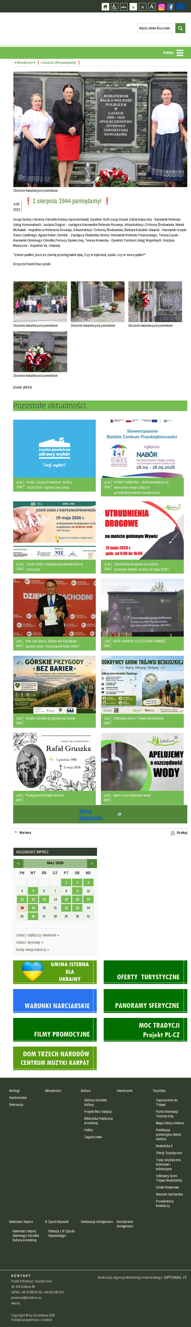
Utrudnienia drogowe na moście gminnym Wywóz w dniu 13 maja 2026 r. (142, 566)
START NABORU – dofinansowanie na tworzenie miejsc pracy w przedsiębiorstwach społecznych (141, 487)
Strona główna (105, 6)
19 (33, 908)
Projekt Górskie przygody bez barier (50, 718)
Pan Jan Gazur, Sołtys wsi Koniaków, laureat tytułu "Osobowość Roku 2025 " (53, 643)
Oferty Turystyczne (169, 1153)
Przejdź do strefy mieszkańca (4, 94)
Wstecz (25, 832)
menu (168, 52)
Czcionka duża (151, 6)
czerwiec (92, 863)
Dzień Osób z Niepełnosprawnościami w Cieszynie (54, 566)
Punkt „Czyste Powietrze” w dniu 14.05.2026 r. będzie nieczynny (49, 484)
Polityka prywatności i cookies (31, 1320)
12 (33, 899)
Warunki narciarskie (169, 1194)
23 (77, 908)
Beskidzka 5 (164, 1146)
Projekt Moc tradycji (98, 1111)
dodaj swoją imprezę (32, 949)
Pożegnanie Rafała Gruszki (45, 795)
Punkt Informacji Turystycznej (167, 1113)
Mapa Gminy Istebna (170, 1123)
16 (77, 899)
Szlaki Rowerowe (167, 1187)
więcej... (16, 1303)
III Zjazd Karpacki (57, 1221)
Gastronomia (18, 1097)
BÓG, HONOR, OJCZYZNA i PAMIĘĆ (139, 641)
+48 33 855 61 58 (31, 1292)
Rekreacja (16, 1104)
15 (66, 899)
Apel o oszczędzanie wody (132, 795)
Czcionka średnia (142, 6)
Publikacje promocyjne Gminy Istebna (168, 1134)
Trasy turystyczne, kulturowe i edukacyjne (168, 1164)
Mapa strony (124, 6)
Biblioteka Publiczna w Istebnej (98, 1120)
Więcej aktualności (90, 814)
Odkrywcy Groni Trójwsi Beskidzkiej (138, 718)
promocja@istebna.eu (26, 1297)
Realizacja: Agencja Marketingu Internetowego (130, 1277)
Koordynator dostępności (125, 1223)
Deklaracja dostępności (97, 1221)
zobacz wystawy (30, 942)
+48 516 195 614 (53, 1292)
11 (22, 899)
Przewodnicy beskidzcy (165, 1203)
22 (66, 908)
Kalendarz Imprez (21, 1221)
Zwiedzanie (125, 1090)
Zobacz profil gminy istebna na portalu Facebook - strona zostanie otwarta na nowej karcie (170, 6)
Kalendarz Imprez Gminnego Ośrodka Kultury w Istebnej (26, 1235)
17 (88, 899)
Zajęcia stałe (93, 1137)
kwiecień (18, 863)
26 (33, 916)
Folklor (88, 1130)
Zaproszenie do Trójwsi (167, 1102)
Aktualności (25, 62)
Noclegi (14, 1090)
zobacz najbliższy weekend (37, 935)
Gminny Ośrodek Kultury (95, 1102)
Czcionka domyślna (133, 6)
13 (44, 899)
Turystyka (159, 1090)
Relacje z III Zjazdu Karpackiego (61, 1233)
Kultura (86, 1090)
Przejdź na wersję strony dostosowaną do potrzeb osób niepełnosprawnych (114, 6)
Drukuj (182, 832)
